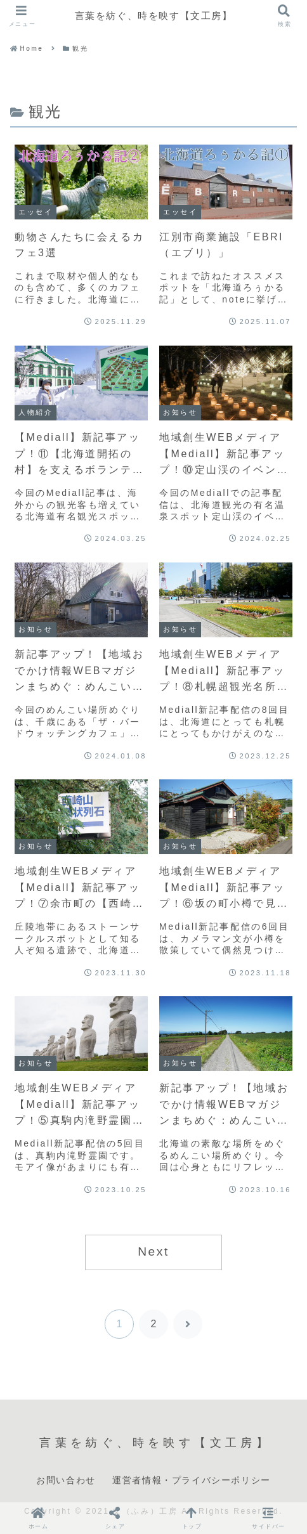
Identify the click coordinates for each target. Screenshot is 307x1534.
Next (153, 1251)
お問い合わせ (66, 1480)
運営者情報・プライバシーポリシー (191, 1480)
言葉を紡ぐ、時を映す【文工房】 (153, 16)
